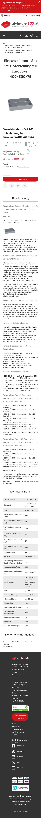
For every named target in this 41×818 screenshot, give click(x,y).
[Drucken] (18, 185)
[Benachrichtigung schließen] (39, 2)
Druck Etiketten (17, 729)
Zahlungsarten (26, 796)
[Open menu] (4, 34)
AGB (10, 796)
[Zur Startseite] (20, 24)
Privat (33, 15)
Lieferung (16, 796)
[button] (20, 104)
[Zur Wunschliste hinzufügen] (5, 185)
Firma (37, 15)
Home (5, 43)
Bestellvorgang (25, 799)
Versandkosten (23, 167)
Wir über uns (16, 727)
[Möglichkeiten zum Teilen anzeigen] (24, 185)
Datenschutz (14, 799)
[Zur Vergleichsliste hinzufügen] (11, 185)
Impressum (15, 802)
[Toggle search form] (21, 35)
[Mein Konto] (26, 35)
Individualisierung (18, 732)
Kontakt (14, 735)
